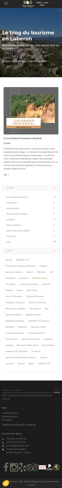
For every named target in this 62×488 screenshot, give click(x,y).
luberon (29, 272)
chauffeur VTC (44, 363)
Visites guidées (9, 416)
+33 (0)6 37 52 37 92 (16, 442)
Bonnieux (10, 327)
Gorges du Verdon (36, 333)
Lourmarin (24, 278)
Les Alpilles (11, 284)
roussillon (46, 284)
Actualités (19, 61)
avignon (43, 357)
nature (31, 363)
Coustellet (48, 339)
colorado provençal (29, 284)
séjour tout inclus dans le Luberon (21, 357)
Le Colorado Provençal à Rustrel (23, 138)
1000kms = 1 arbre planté (42, 4)
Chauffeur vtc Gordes (15, 302)
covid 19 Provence (14, 296)
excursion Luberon (14, 272)
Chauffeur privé (40, 278)
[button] (5, 483)
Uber (47, 309)
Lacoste (21, 363)
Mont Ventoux (48, 345)
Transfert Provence (35, 296)
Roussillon (10, 278)
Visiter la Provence (37, 302)
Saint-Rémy (32, 290)
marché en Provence (30, 339)
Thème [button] (10, 188)
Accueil (6, 61)
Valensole (22, 327)
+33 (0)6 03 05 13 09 (16, 439)
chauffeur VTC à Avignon (17, 351)
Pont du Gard (11, 339)
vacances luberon (14, 315)
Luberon (43, 266)
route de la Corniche (15, 333)
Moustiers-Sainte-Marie (28, 345)
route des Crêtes (38, 327)
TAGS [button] (9, 250)
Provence (36, 351)
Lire (5, 175)
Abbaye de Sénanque (15, 321)
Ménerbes (41, 272)
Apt (51, 272)
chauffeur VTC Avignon (38, 321)
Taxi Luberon (35, 309)
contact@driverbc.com (17, 445)
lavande (9, 290)
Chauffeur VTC (22, 260)
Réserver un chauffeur (16, 309)
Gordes (9, 260)
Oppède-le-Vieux (33, 315)
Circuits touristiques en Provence (21, 266)
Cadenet (9, 345)
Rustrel (19, 290)
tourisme (10, 363)
